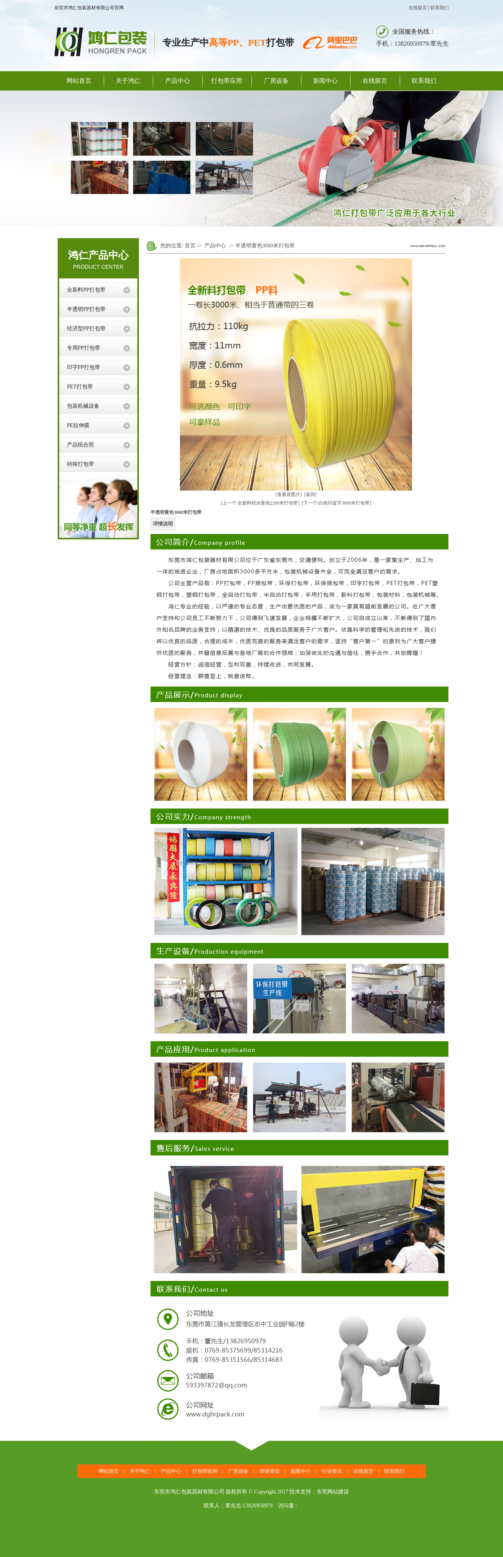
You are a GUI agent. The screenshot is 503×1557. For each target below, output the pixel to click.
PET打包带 (80, 387)
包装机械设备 (83, 406)
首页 (190, 246)
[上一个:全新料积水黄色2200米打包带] (260, 503)
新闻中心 (325, 80)
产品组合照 (80, 445)
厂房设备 (276, 80)
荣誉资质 (270, 1471)
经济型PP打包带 (86, 328)
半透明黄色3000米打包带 (265, 246)
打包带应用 (226, 80)
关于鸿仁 (128, 80)
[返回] (310, 494)
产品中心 (177, 80)
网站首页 (79, 80)
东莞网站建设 (333, 1492)
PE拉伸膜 (78, 425)
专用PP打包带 (83, 348)
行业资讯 (332, 1471)
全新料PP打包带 (86, 290)
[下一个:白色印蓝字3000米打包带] (336, 503)
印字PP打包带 (83, 367)
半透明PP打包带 (86, 309)
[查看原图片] (288, 494)
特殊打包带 (80, 464)
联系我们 (439, 7)
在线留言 (418, 7)
